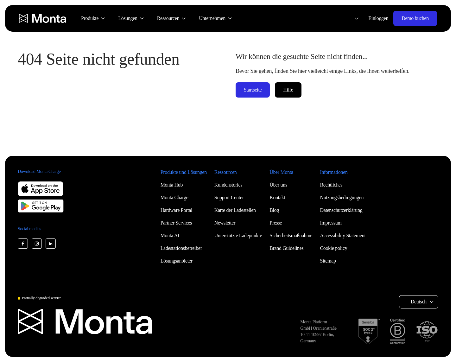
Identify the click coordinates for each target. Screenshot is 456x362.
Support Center (229, 197)
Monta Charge (174, 197)
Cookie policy (333, 248)
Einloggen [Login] (378, 18)
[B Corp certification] (397, 331)
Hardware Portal (177, 210)
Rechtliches (331, 184)
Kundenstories (228, 184)
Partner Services (176, 222)
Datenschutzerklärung (341, 210)
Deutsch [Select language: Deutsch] (418, 301)
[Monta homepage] (43, 18)
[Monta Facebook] (23, 243)
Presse (275, 222)
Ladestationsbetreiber (181, 248)
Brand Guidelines (286, 248)
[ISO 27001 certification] (426, 331)
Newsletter (224, 222)
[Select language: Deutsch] (352, 18)
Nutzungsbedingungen (342, 197)
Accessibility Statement (342, 235)
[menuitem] (93, 18)
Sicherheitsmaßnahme (290, 235)
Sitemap (328, 261)
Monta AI (170, 235)
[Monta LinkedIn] (51, 243)
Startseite (253, 89)
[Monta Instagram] (37, 243)
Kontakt (277, 197)
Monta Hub (172, 184)
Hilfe (288, 89)
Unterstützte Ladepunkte (238, 235)
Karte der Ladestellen (235, 210)
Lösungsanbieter (177, 261)
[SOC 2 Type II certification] (369, 331)
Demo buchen (415, 18)
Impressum (330, 222)
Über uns (278, 184)
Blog (274, 210)
